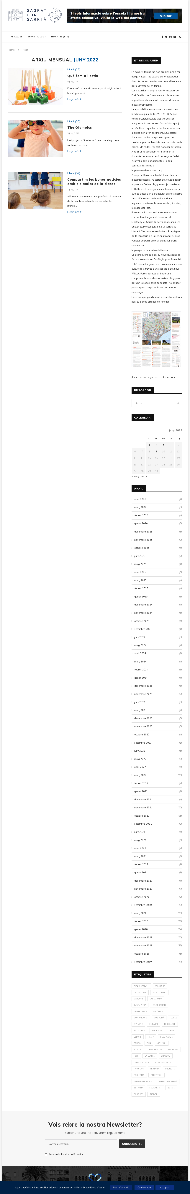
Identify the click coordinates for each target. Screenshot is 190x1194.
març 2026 (140, 507)
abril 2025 (140, 572)
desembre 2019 (143, 937)
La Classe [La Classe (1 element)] (150, 1056)
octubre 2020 (142, 897)
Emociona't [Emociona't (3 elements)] (158, 1030)
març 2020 (140, 913)
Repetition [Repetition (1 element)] (156, 1075)
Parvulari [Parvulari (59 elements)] (139, 1068)
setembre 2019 (143, 962)
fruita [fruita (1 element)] (137, 1043)
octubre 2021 (142, 815)
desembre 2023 (143, 685)
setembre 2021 (143, 823)
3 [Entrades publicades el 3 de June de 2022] (163, 445)
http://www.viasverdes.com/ (147, 170)
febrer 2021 (141, 864)
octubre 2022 (142, 734)
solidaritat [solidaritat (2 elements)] (155, 1087)
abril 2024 (140, 653)
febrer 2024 (141, 669)
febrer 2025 (141, 588)
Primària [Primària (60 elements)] (154, 1068)
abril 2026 (140, 499)
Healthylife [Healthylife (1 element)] (155, 1049)
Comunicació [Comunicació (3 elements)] (141, 1017)
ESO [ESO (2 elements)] (172, 1030)
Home (11, 49)
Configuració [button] (144, 1187)
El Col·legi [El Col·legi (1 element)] (139, 1030)
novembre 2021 (143, 807)
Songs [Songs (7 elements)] (171, 1087)
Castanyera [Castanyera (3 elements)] (140, 1005)
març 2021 (140, 856)
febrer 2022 (141, 783)
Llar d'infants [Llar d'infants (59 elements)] (163, 1062)
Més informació (121, 1187)
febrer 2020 (141, 921)
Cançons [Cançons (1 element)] (138, 998)
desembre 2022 (143, 718)
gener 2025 (141, 596)
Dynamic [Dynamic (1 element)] (138, 1024)
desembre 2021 (143, 799)
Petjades (16, 36)
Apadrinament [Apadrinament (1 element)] (141, 986)
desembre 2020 (143, 880)
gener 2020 (141, 929)
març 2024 (140, 661)
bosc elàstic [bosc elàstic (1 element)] (159, 992)
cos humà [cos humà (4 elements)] (159, 1017)
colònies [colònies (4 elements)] (158, 1011)
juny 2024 (139, 637)
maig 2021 (140, 840)
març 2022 (140, 775)
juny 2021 (139, 832)
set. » (144, 476)
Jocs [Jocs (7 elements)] (136, 1056)
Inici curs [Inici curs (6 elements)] (173, 1049)
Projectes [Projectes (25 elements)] (139, 1075)
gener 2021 (141, 872)
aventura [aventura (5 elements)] (160, 986)
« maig (135, 476)
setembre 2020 (143, 905)
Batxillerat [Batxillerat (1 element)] (140, 992)
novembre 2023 (143, 694)
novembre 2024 (143, 612)
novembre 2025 (143, 539)
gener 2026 (141, 523)
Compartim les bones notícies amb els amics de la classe (94, 181)
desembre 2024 (143, 604)
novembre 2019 (143, 945)
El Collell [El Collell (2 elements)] (169, 1024)
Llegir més (74, 99)
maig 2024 (140, 645)
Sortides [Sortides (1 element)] (138, 1094)
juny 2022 (139, 750)
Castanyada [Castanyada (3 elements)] (156, 998)
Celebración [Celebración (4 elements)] (159, 1005)
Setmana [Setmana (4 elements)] (138, 1087)
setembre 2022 (143, 742)
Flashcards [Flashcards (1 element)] (166, 1037)
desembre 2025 (143, 531)
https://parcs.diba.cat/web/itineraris (151, 250)
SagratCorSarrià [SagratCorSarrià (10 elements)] (143, 1081)
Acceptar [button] (164, 1187)
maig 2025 (140, 564)
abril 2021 (140, 848)
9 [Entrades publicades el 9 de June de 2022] (156, 451)
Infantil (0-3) (37, 36)
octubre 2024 (142, 621)
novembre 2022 (143, 726)
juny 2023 (139, 702)
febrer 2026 (141, 515)
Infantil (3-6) (60, 36)
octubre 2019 (142, 953)
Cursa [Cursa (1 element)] (174, 1017)
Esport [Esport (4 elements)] (137, 1037)
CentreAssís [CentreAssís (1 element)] (140, 1011)
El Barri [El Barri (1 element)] (153, 1024)
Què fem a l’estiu (82, 76)
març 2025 (140, 580)
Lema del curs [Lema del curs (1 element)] (141, 1062)
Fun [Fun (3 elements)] (149, 1043)
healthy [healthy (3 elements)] (138, 1049)
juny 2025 (139, 556)
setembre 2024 (143, 629)
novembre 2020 (143, 888)
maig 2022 (140, 759)
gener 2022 (141, 791)
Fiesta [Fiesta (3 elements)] (151, 1037)
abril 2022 (140, 767)
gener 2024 (141, 677)
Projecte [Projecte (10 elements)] (170, 1068)
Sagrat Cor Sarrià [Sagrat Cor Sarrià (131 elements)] (167, 1081)
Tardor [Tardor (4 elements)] (154, 1094)
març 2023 (140, 710)
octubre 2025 (142, 547)
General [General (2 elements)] (161, 1043)
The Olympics (79, 127)
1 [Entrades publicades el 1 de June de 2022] (149, 445)
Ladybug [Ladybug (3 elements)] (165, 1056)
